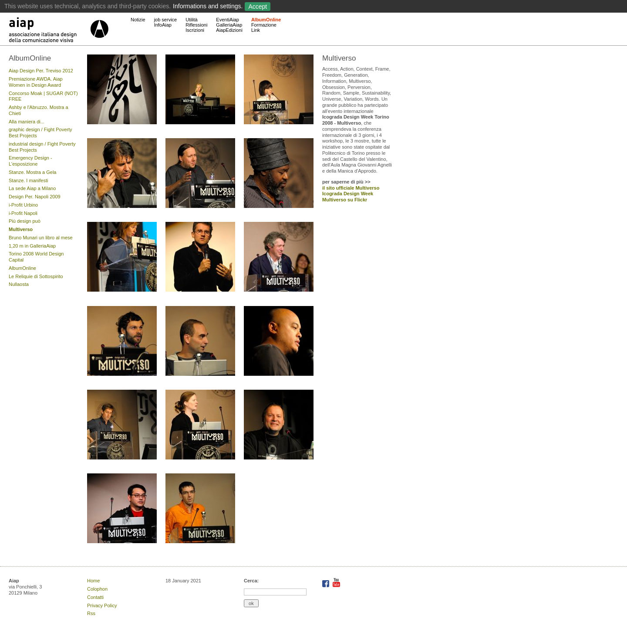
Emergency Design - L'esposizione (30, 161)
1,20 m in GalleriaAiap (32, 245)
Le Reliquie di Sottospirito (36, 276)
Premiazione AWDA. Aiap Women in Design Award (36, 82)
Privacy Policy (102, 605)
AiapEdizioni (229, 30)
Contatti (95, 597)
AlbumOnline (266, 19)
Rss (91, 613)
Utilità (191, 19)
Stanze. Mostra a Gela (32, 172)
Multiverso (21, 229)
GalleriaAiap (229, 24)
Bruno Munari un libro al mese (41, 237)
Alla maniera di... (26, 121)
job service (165, 19)
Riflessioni (196, 24)
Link (255, 30)
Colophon (97, 589)
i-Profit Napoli (23, 213)
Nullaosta (19, 284)
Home (93, 580)
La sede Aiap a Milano (32, 188)
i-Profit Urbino (23, 204)
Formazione (263, 24)
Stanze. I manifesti (28, 180)
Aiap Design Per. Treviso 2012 (41, 70)
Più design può (24, 221)
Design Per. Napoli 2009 (35, 196)
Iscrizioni (194, 30)
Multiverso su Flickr (344, 199)
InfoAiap (163, 24)
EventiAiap (227, 19)
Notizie (138, 19)
